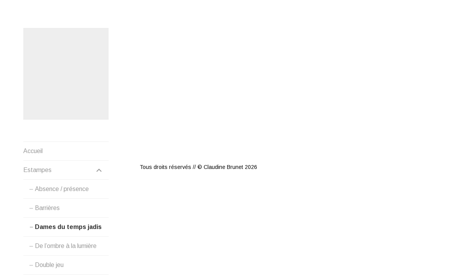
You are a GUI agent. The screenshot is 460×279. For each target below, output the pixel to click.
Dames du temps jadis (68, 227)
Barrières (47, 208)
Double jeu (49, 265)
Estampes (37, 170)
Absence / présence (62, 189)
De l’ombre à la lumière (66, 246)
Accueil (33, 151)
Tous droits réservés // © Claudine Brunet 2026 (198, 139)
